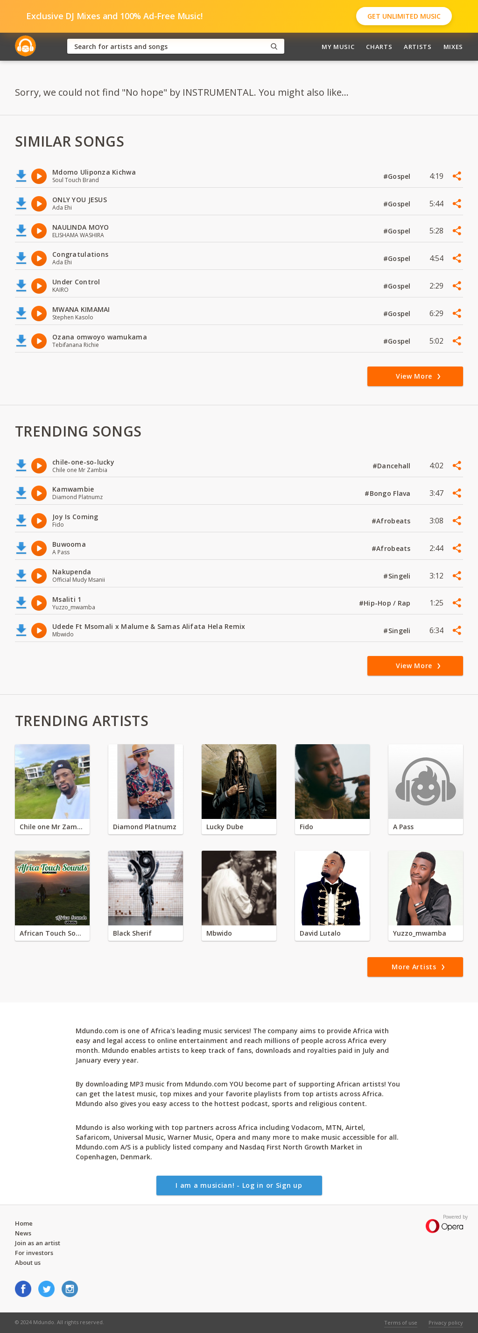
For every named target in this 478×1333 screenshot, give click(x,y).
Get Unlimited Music (404, 16)
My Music (338, 46)
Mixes (453, 46)
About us (28, 1262)
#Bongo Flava (389, 493)
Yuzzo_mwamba (419, 933)
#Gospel (398, 176)
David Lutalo (320, 933)
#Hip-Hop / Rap (386, 603)
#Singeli (398, 575)
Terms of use (400, 1322)
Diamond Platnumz (144, 826)
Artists (418, 46)
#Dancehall (393, 465)
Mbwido (219, 933)
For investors (34, 1252)
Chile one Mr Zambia (52, 826)
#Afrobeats (392, 520)
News (23, 1233)
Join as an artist (37, 1243)
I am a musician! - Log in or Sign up (239, 1185)
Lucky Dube (224, 826)
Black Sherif (132, 933)
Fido (306, 826)
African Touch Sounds (52, 933)
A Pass (403, 826)
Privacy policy (446, 1322)
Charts (379, 46)
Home (24, 1223)
